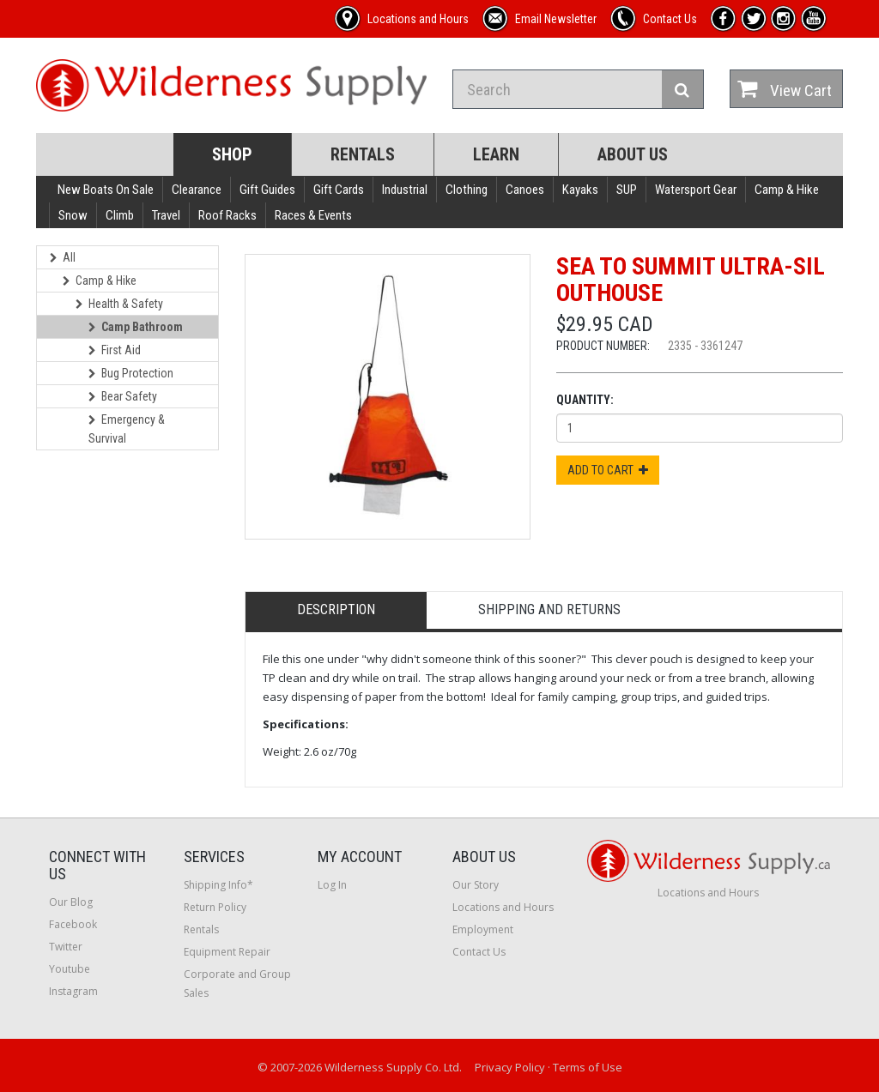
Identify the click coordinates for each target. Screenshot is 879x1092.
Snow (73, 215)
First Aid (114, 350)
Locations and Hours (503, 907)
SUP (626, 189)
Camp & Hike (787, 189)
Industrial (404, 189)
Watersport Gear (696, 189)
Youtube (69, 969)
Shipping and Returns (549, 609)
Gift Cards (338, 189)
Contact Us (479, 951)
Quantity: (585, 400)
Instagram (73, 991)
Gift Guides (267, 189)
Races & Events (313, 215)
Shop (232, 154)
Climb (120, 215)
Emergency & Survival (126, 429)
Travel (166, 215)
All (63, 257)
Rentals (362, 154)
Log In (332, 885)
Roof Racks (227, 215)
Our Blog (71, 902)
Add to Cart (607, 470)
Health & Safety (119, 304)
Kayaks (580, 189)
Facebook (73, 924)
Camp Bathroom (135, 327)
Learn (496, 154)
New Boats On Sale (106, 189)
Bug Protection (130, 373)
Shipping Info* (218, 885)
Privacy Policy (510, 1067)
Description (336, 609)
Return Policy (215, 907)
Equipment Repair (227, 951)
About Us (632, 154)
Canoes (525, 189)
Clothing (467, 189)
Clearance (196, 189)
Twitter (65, 946)
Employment (482, 929)
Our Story (475, 885)
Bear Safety (122, 396)
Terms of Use (587, 1067)
